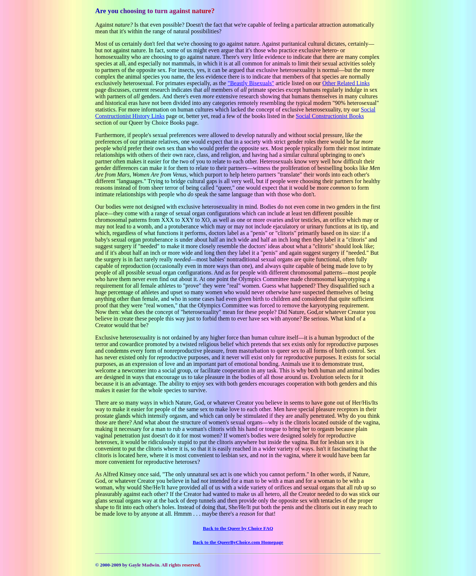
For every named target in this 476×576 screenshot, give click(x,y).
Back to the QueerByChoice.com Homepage (238, 542)
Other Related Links (346, 83)
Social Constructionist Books (330, 116)
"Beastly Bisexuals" (251, 83)
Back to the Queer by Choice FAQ (238, 528)
